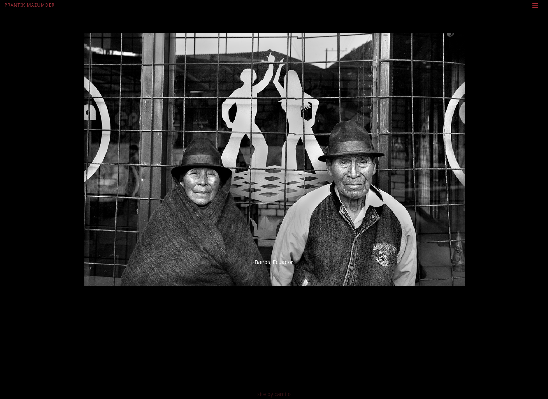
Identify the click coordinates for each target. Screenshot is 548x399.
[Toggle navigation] (535, 5)
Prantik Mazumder (29, 5)
